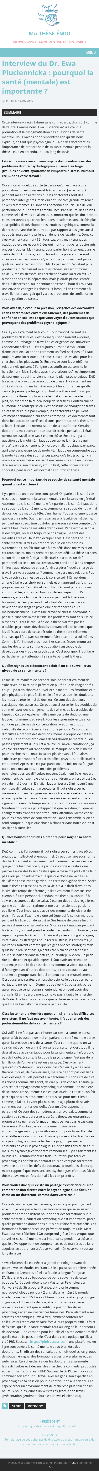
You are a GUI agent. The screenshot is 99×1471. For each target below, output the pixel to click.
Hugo (73, 1462)
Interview (35, 1406)
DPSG (49, 1467)
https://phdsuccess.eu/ (48, 1342)
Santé (16, 1406)
